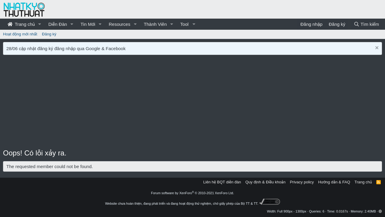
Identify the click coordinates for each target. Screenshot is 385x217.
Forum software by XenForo (192, 193)
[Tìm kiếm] (366, 24)
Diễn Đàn (57, 24)
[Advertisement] (192, 103)
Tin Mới (88, 24)
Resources (119, 24)
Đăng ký (49, 34)
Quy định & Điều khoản (265, 182)
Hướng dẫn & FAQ (334, 182)
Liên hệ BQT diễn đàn (222, 182)
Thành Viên (155, 24)
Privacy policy (302, 182)
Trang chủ (21, 24)
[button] (39, 24)
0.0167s (342, 211)
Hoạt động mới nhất (20, 34)
